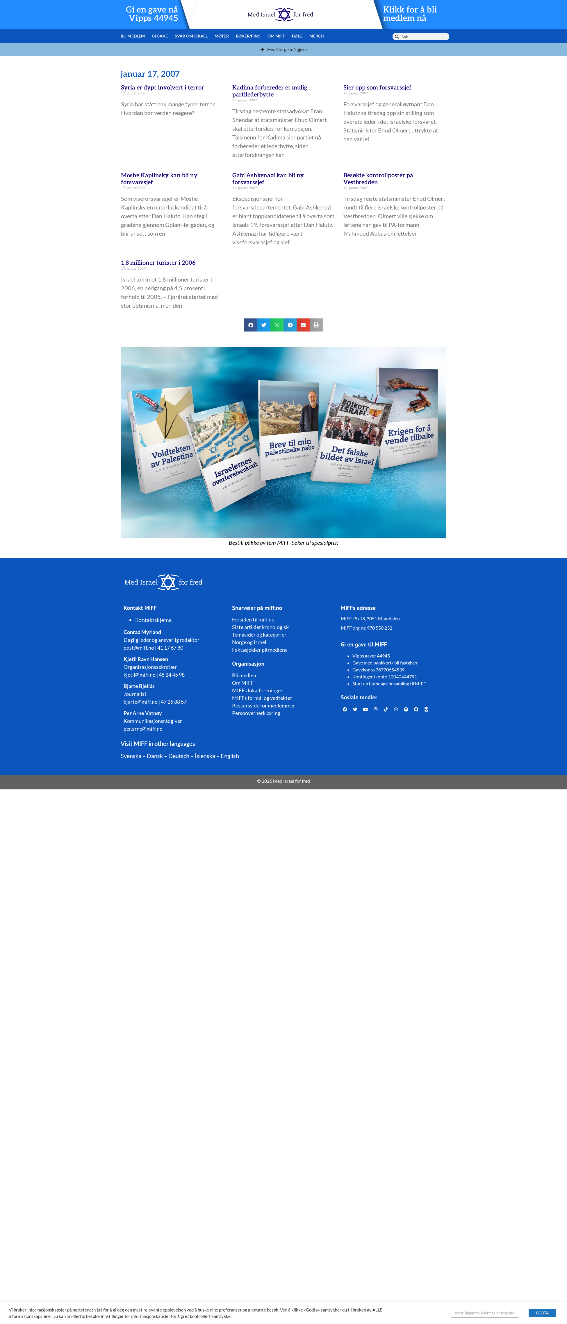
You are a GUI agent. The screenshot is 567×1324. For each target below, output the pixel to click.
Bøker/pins (248, 35)
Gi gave (160, 35)
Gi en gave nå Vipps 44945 (152, 14)
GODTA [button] (542, 1313)
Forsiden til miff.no (253, 619)
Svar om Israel (191, 35)
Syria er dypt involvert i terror (162, 87)
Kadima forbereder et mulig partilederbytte (269, 91)
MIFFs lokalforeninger (257, 690)
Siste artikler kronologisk (260, 627)
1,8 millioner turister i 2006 (158, 262)
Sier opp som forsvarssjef (377, 87)
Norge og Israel (249, 642)
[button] (250, 325)
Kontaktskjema (153, 620)
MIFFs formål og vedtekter (262, 698)
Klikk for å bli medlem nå (410, 14)
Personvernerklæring (256, 713)
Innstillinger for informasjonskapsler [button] (484, 1313)
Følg (297, 35)
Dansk (155, 755)
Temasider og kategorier (259, 634)
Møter (222, 35)
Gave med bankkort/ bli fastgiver (385, 662)
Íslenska (205, 755)
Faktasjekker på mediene (260, 649)
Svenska (131, 755)
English (230, 755)
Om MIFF (276, 35)
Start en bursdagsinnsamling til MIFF (389, 683)
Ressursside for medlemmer (263, 705)
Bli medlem (133, 35)
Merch (316, 35)
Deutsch (178, 755)
